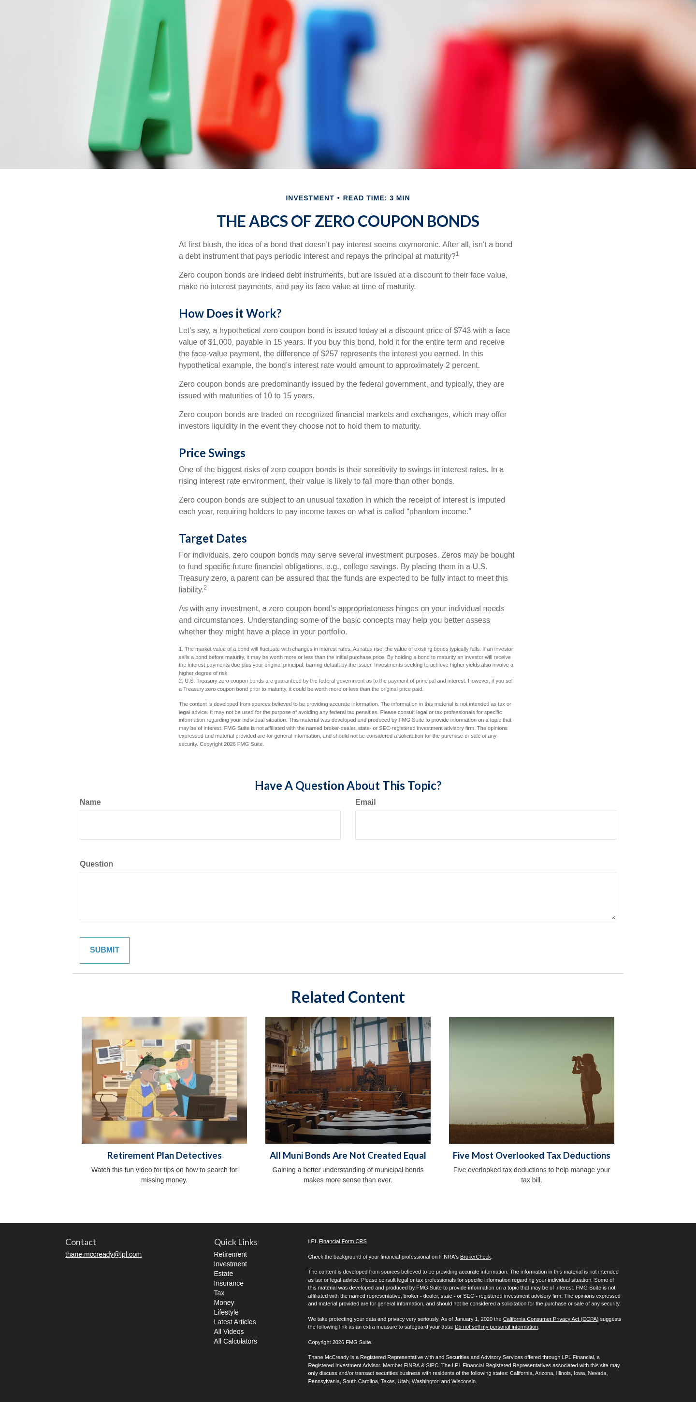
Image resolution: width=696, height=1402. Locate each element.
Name (90, 802)
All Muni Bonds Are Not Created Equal (348, 1155)
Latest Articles (235, 1322)
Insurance (229, 1283)
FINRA (412, 1365)
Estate (223, 1273)
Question (96, 864)
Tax (219, 1293)
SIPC (432, 1365)
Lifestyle (226, 1312)
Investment (230, 1264)
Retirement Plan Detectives (164, 1155)
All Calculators (235, 1341)
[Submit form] (105, 950)
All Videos (229, 1331)
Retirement (230, 1254)
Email (365, 802)
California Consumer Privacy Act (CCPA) (551, 1319)
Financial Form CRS (343, 1241)
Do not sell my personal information (496, 1327)
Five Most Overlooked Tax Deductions (531, 1155)
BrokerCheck (475, 1257)
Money (224, 1302)
